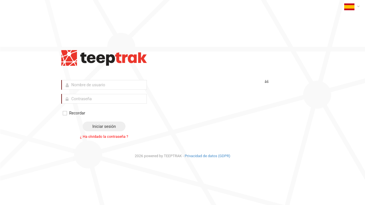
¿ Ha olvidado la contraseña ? (104, 136)
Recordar (73, 113)
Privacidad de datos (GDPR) (207, 156)
